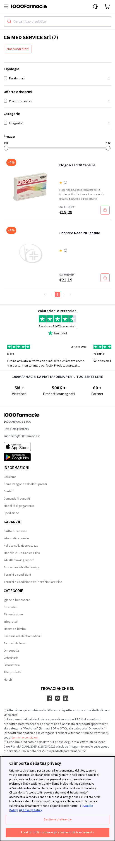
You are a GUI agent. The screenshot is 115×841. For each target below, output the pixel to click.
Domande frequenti (17, 498)
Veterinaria (11, 658)
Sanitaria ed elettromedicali (22, 636)
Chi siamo (10, 477)
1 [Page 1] (57, 294)
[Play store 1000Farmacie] (22, 457)
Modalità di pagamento (19, 506)
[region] (57, 798)
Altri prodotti (12, 672)
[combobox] (57, 21)
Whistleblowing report (19, 560)
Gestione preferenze (57, 819)
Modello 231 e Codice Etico (22, 553)
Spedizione (11, 513)
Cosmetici (10, 607)
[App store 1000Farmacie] (22, 446)
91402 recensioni (64, 326)
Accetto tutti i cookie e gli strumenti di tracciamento (57, 832)
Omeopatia (11, 650)
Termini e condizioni (17, 574)
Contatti (9, 491)
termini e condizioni (25, 737)
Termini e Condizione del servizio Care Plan (33, 582)
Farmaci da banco (15, 643)
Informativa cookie (16, 538)
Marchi (8, 679)
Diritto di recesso (15, 531)
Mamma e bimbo (15, 629)
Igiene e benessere (17, 600)
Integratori (11, 621)
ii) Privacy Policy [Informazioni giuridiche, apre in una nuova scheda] (30, 810)
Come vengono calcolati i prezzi (25, 484)
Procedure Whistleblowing (21, 567)
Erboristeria (12, 665)
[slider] (6, 148)
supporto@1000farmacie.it (22, 436)
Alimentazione (13, 614)
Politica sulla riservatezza (21, 545)
